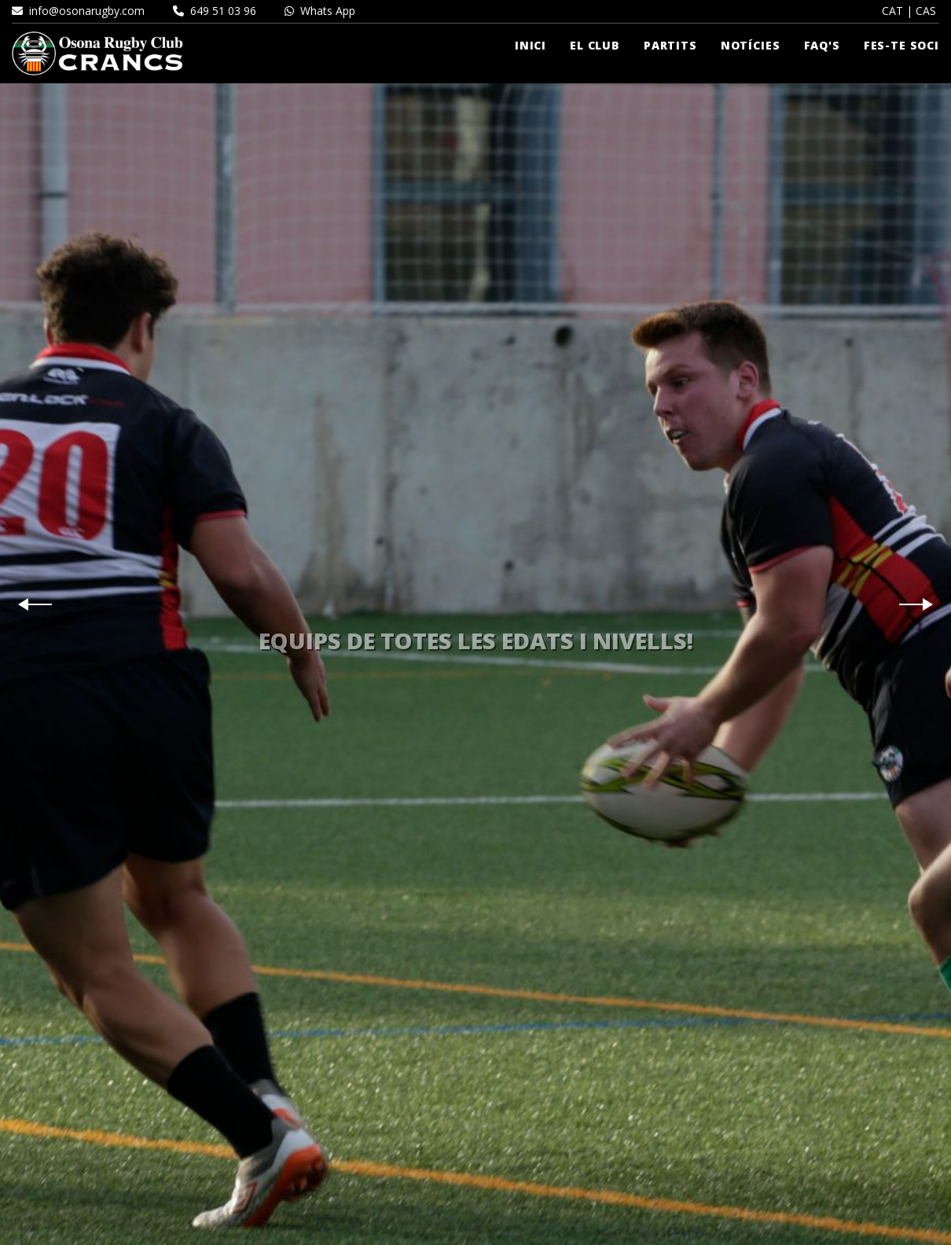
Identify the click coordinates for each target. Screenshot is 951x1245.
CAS (926, 10)
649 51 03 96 (214, 10)
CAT (892, 10)
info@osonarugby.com (78, 10)
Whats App (320, 10)
